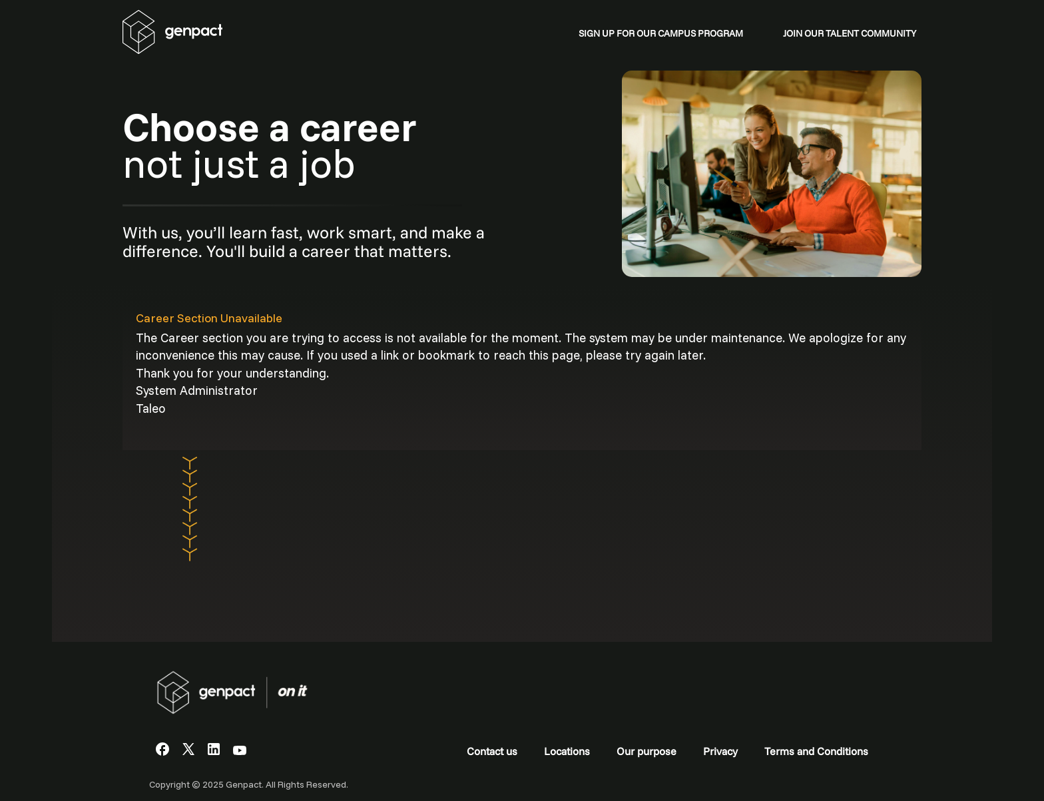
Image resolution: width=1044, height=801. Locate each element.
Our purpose (646, 751)
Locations (567, 751)
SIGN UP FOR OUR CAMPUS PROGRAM (661, 33)
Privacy (720, 751)
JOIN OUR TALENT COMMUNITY (849, 33)
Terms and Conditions (816, 751)
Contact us (492, 751)
